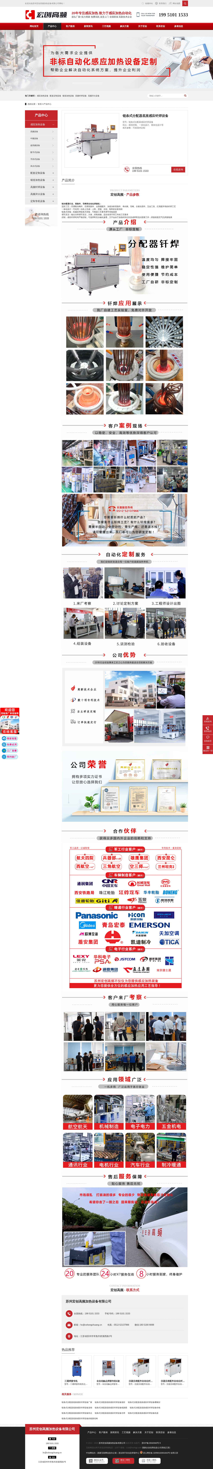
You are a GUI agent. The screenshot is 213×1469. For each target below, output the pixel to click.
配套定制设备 (55, 96)
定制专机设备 (37, 201)
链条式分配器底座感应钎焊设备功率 (110, 1413)
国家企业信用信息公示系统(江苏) (156, 1448)
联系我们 (163, 3)
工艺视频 (106, 26)
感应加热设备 (42, 96)
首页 (40, 104)
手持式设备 (35, 159)
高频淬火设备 (93, 96)
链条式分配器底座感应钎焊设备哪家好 (144, 1402)
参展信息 (178, 26)
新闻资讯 (88, 26)
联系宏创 (160, 26)
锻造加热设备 (68, 96)
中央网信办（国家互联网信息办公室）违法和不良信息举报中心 (112, 1453)
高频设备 (34, 131)
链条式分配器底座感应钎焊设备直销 (77, 1408)
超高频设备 (35, 145)
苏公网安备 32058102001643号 (156, 1453)
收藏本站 (149, 3)
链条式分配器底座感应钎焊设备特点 (77, 1413)
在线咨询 (178, 169)
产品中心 (52, 26)
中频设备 (34, 138)
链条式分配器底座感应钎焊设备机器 (143, 1413)
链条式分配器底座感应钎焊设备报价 (110, 1402)
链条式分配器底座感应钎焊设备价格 (145, 1408)
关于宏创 (142, 26)
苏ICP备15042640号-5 (151, 1443)
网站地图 (176, 3)
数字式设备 (35, 152)
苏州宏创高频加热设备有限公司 (112, 1443)
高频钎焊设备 (81, 96)
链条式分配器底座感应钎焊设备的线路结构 (80, 1418)
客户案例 (70, 26)
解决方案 (124, 26)
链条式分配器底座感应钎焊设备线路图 (111, 1408)
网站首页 (34, 26)
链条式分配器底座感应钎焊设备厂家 (77, 1402)
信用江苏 (174, 1453)
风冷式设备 (35, 166)
